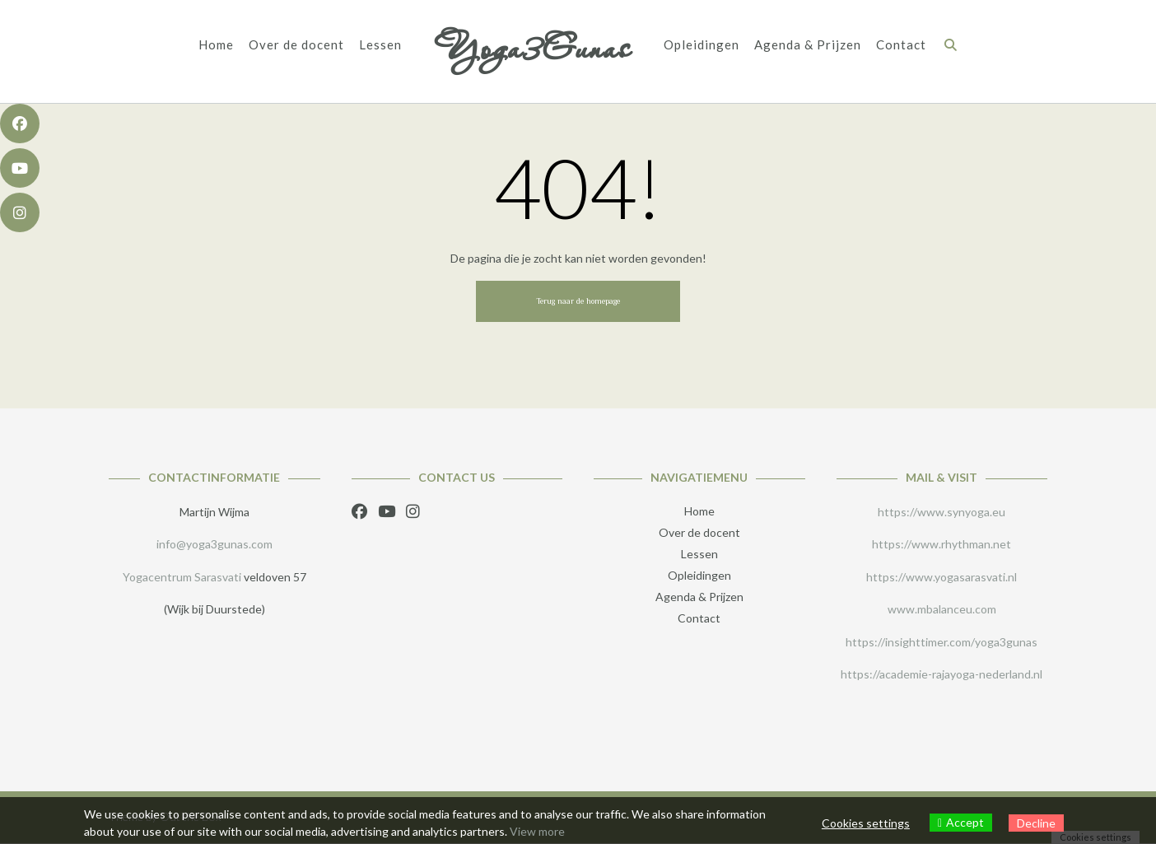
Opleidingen (701, 44)
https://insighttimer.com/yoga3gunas (941, 642)
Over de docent (296, 44)
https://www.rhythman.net (941, 544)
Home (216, 44)
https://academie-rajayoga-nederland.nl (941, 674)
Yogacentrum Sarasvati (182, 577)
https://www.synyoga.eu (941, 512)
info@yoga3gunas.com (214, 544)
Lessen (380, 44)
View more (537, 831)
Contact (901, 44)
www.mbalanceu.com (942, 609)
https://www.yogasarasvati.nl (941, 577)
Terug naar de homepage (578, 300)
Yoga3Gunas (533, 48)
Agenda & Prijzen (807, 44)
